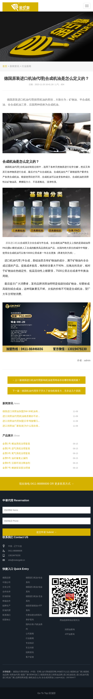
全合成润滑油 (48, 677)
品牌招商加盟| (21, 677)
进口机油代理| (82, 674)
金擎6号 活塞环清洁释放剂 (16, 463)
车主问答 (30, 647)
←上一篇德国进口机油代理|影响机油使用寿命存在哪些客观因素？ (46, 380)
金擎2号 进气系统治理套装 (16, 448)
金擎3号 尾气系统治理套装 (16, 453)
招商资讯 (30, 652)
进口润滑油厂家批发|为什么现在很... (21, 425)
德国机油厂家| (76, 671)
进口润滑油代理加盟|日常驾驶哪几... (21, 421)
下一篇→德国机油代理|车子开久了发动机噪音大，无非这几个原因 (46, 390)
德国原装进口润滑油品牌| (51, 674)
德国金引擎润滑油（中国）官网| (27, 671)
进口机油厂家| (8, 677)
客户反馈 (30, 657)
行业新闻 (30, 638)
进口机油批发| (69, 674)
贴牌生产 (6, 605)
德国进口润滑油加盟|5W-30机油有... (21, 411)
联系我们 (6, 615)
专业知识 (30, 643)
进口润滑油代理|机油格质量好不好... (21, 416)
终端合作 (6, 601)
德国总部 (6, 577)
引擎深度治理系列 (34, 615)
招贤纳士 (6, 619)
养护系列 (30, 619)
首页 (4, 66)
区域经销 (6, 596)
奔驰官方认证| (63, 671)
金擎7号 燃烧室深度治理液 (16, 467)
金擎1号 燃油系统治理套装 (16, 443)
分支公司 (6, 587)
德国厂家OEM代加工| (30, 674)
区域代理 (6, 610)
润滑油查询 (70, 629)
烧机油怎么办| (35, 677)
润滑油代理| (14, 674)
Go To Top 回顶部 (46, 693)
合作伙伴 (6, 591)
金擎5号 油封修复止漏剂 (15, 458)
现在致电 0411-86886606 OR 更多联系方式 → (46, 483)
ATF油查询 (70, 634)
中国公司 (6, 582)
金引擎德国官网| (49, 671)
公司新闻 (30, 633)
